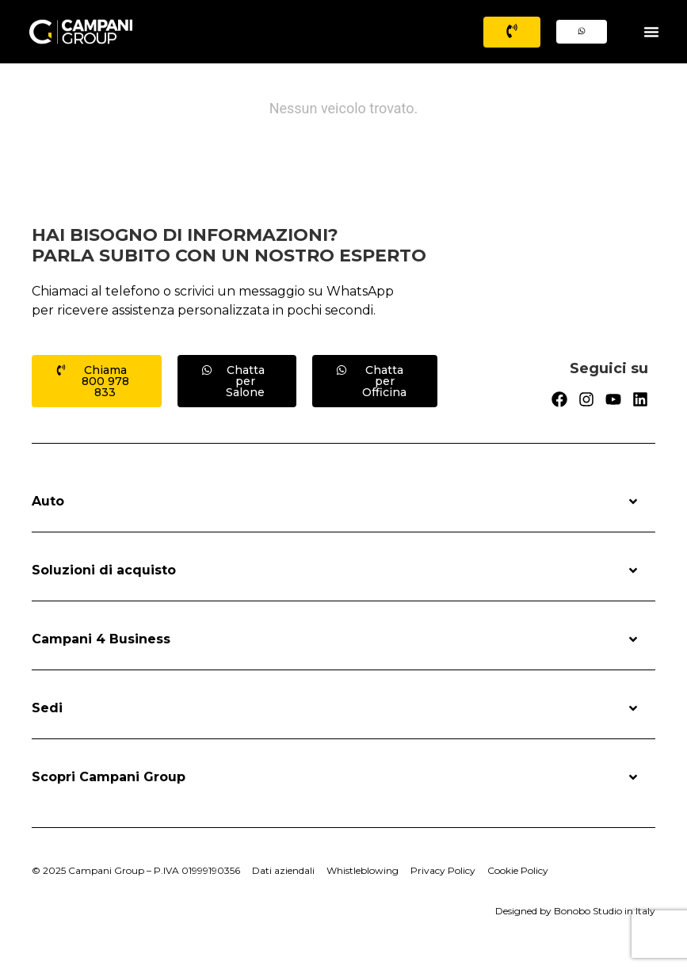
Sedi (335, 708)
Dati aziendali (283, 870)
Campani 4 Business (335, 639)
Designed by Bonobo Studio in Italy (575, 911)
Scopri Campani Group (335, 777)
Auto (335, 501)
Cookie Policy (517, 870)
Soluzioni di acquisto (335, 570)
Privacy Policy (442, 870)
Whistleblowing (362, 870)
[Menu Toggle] (651, 32)
